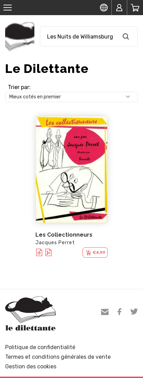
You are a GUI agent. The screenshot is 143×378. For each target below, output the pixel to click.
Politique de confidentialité (40, 347)
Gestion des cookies (30, 366)
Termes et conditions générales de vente (58, 357)
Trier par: (19, 87)
